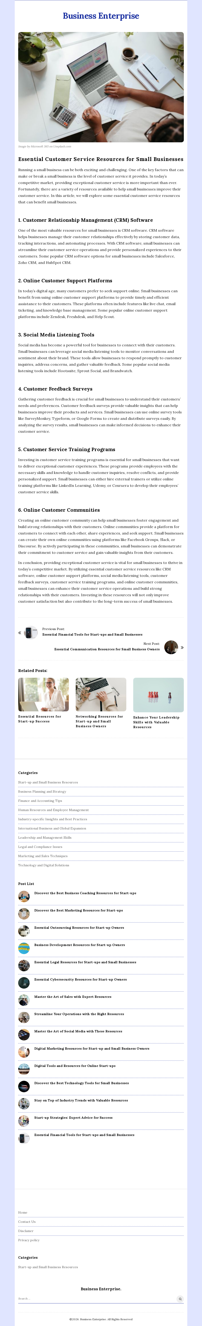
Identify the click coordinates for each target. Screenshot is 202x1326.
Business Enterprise (101, 15)
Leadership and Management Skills (45, 837)
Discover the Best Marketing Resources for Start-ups (78, 910)
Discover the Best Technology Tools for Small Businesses (81, 1083)
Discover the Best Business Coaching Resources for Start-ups (85, 893)
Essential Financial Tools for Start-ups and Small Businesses (92, 634)
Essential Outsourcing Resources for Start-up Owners (79, 928)
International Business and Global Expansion (52, 828)
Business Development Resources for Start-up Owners (79, 945)
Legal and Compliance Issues (40, 847)
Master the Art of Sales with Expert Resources (72, 997)
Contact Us (27, 1222)
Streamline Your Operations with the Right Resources (79, 1014)
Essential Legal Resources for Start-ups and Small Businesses (85, 962)
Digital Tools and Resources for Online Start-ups (74, 1066)
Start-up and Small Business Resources (48, 782)
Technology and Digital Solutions (43, 865)
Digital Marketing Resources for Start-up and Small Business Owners (91, 1048)
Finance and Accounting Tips (40, 801)
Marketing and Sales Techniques (43, 856)
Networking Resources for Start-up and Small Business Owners (99, 721)
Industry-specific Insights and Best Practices (52, 819)
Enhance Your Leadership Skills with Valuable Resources (156, 722)
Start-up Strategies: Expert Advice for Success (73, 1118)
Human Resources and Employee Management (53, 810)
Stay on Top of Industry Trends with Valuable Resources (81, 1100)
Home (22, 1212)
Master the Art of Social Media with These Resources (78, 1031)
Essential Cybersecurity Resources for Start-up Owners (80, 979)
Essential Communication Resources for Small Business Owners (107, 649)
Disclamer (26, 1231)
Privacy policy (28, 1240)
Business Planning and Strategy (42, 791)
